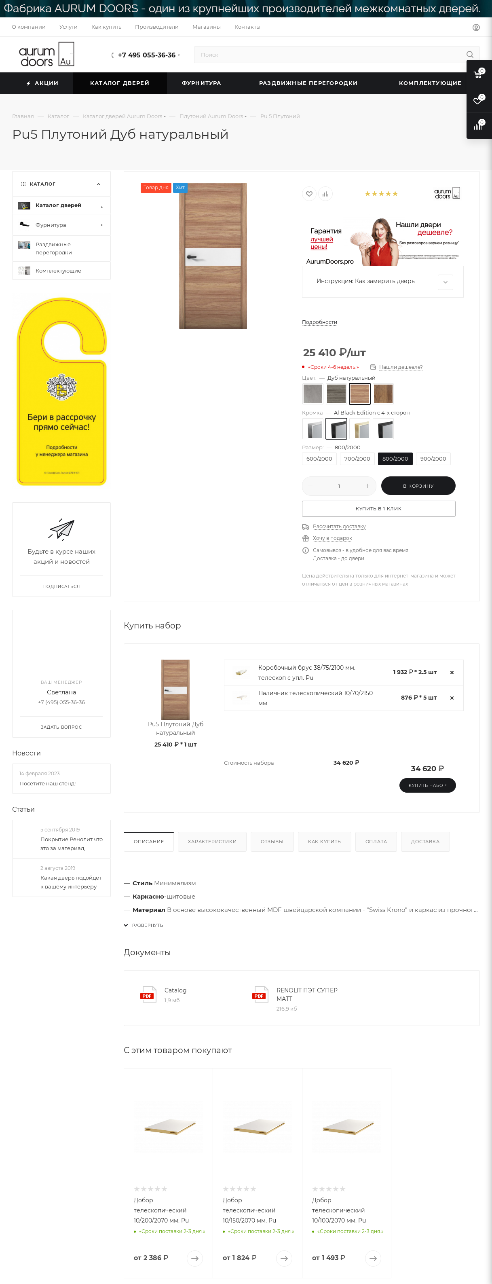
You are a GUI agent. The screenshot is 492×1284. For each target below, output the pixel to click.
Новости (26, 753)
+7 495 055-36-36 (146, 55)
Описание (149, 841)
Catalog (176, 990)
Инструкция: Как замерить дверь (385, 282)
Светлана (61, 692)
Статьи (23, 809)
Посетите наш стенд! (47, 783)
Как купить (324, 841)
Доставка (425, 841)
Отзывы (272, 841)
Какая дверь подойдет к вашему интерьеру (70, 882)
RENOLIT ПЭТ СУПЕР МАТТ (307, 995)
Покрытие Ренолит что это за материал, (71, 843)
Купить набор (428, 785)
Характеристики (212, 841)
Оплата (376, 841)
